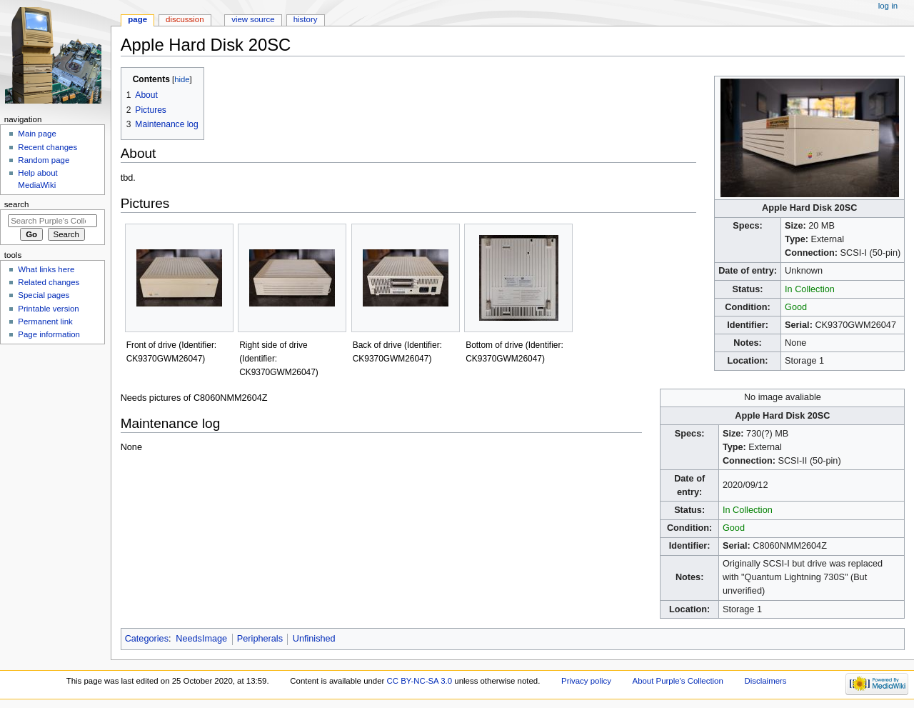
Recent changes (47, 147)
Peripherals (260, 639)
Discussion (185, 19)
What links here (46, 269)
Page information (49, 334)
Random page (43, 160)
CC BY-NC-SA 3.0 (420, 681)
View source (252, 19)
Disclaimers (766, 681)
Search (16, 204)
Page (137, 19)
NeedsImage (201, 639)
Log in (888, 5)
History (305, 19)
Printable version (48, 308)
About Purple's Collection (678, 681)
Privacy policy (586, 681)
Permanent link (45, 321)
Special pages (43, 295)
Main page (37, 133)
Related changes (48, 282)
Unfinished (314, 639)
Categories (147, 639)
